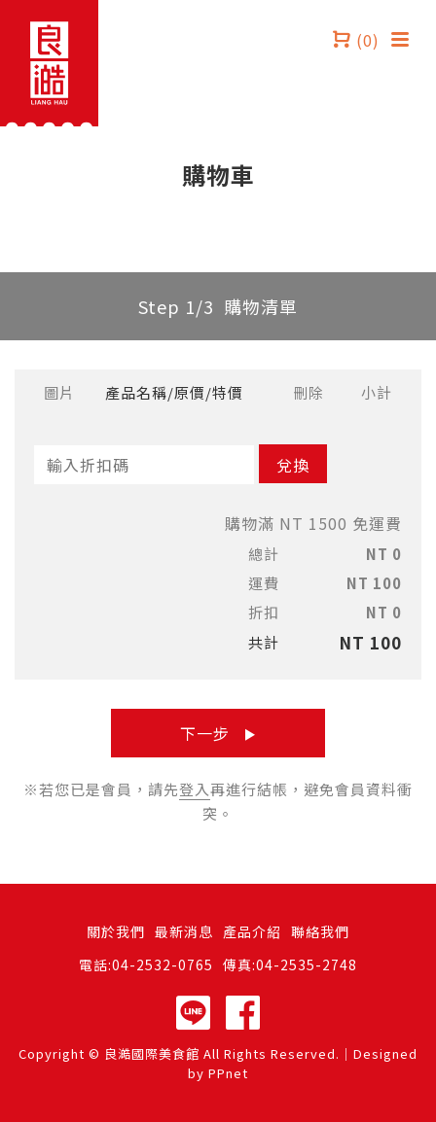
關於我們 (116, 931)
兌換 (292, 464)
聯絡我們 (320, 931)
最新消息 (184, 931)
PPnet (228, 1073)
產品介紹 (252, 931)
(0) (356, 39)
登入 (194, 789)
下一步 (218, 733)
